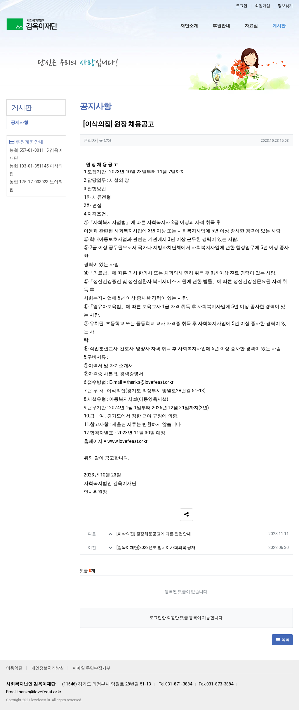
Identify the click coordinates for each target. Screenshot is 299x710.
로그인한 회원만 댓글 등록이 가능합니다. (186, 617)
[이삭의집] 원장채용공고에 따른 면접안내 (154, 533)
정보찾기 (285, 6)
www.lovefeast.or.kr (127, 441)
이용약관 (14, 668)
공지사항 (19, 122)
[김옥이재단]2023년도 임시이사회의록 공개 (156, 547)
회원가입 (262, 6)
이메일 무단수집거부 (91, 668)
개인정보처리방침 (47, 668)
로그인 (241, 6)
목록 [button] (282, 639)
